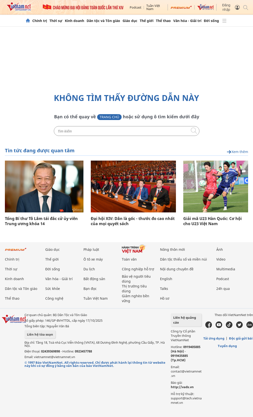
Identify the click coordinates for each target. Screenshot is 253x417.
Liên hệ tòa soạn (40, 334)
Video (220, 259)
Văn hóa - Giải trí (187, 20)
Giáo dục (130, 20)
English (166, 278)
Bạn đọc (90, 288)
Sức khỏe (52, 288)
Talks (164, 288)
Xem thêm (237, 152)
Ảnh (219, 249)
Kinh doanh (74, 20)
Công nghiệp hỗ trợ (138, 269)
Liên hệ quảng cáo (184, 320)
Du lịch (89, 269)
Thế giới (146, 20)
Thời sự (55, 20)
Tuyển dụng (227, 346)
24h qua (223, 288)
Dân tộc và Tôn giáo (103, 20)
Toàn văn (129, 259)
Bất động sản (94, 278)
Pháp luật (91, 249)
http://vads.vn (182, 387)
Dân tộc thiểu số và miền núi (183, 259)
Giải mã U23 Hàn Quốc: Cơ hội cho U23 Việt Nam (212, 221)
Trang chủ (109, 117)
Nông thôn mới (172, 249)
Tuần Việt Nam (153, 7)
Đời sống (211, 20)
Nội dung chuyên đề (177, 269)
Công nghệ (54, 298)
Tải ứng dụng (213, 338)
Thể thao (163, 20)
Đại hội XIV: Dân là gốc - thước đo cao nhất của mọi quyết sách (133, 221)
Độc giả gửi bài (241, 338)
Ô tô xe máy (93, 259)
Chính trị (39, 20)
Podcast (135, 7)
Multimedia (225, 269)
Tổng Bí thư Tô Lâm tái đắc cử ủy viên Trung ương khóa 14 (41, 221)
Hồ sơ (164, 298)
